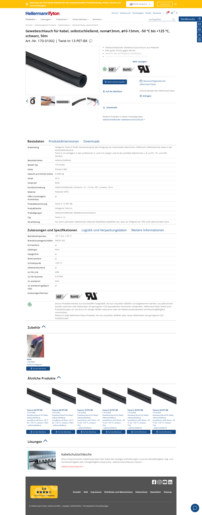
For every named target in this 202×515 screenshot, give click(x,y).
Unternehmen (80, 19)
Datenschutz (141, 492)
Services (97, 19)
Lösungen (46, 19)
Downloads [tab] (91, 141)
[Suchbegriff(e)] (162, 19)
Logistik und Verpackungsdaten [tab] (104, 230)
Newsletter (155, 492)
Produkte (30, 19)
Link (57, 272)
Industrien (61, 19)
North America (140, 4)
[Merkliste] (199, 39)
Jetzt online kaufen (115, 82)
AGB (86, 492)
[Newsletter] (199, 24)
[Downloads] (199, 34)
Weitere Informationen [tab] (147, 230)
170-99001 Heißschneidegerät (38, 350)
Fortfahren (165, 4)
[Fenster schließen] (175, 4)
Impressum (96, 492)
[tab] (101, 328)
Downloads (110, 107)
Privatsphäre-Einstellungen (96, 506)
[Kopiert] (90, 40)
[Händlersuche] (199, 19)
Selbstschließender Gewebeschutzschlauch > (124, 119)
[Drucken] (199, 29)
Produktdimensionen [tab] (64, 141)
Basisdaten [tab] (35, 141)
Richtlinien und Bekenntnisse (118, 492)
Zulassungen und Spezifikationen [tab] (52, 230)
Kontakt (77, 492)
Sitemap (168, 492)
